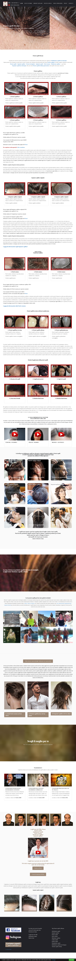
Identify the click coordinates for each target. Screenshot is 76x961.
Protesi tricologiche (30, 64)
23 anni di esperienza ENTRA (38, 874)
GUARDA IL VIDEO (9, 797)
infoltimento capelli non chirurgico (59, 60)
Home (22, 2)
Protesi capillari (51, 62)
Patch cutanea (28, 3)
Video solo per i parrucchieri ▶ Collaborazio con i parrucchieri (38, 661)
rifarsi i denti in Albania (30, 603)
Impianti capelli (39, 64)
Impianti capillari (37, 3)
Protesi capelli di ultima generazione (41, 65)
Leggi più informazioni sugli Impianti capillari (15, 246)
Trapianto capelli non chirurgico (19, 65)
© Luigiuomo (8, 949)
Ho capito (71, 959)
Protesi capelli (48, 3)
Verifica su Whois (38, 868)
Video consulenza (57, 3)
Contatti (71, 3)
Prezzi (65, 3)
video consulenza (21, 147)
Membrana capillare (55, 64)
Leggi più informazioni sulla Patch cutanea (14, 306)
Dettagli (53, 959)
